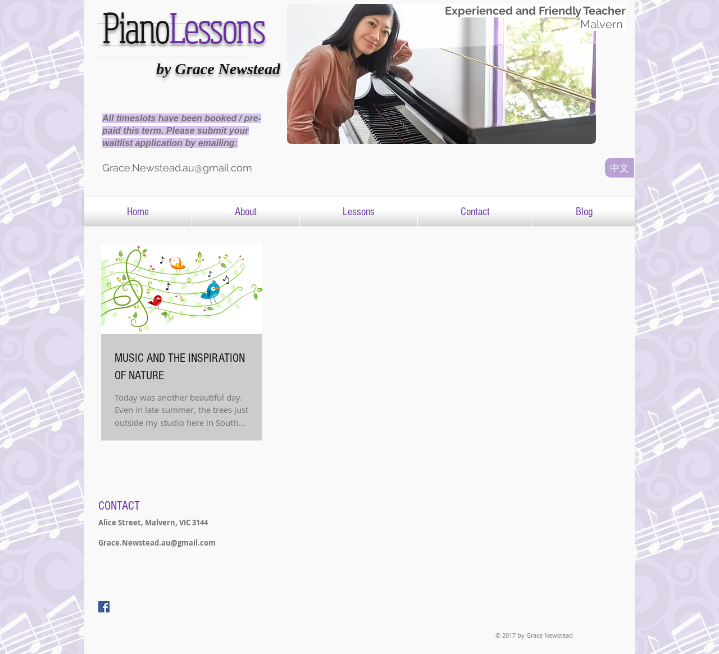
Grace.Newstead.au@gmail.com (157, 543)
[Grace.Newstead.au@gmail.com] (192, 168)
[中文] (619, 168)
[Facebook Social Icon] (104, 606)
